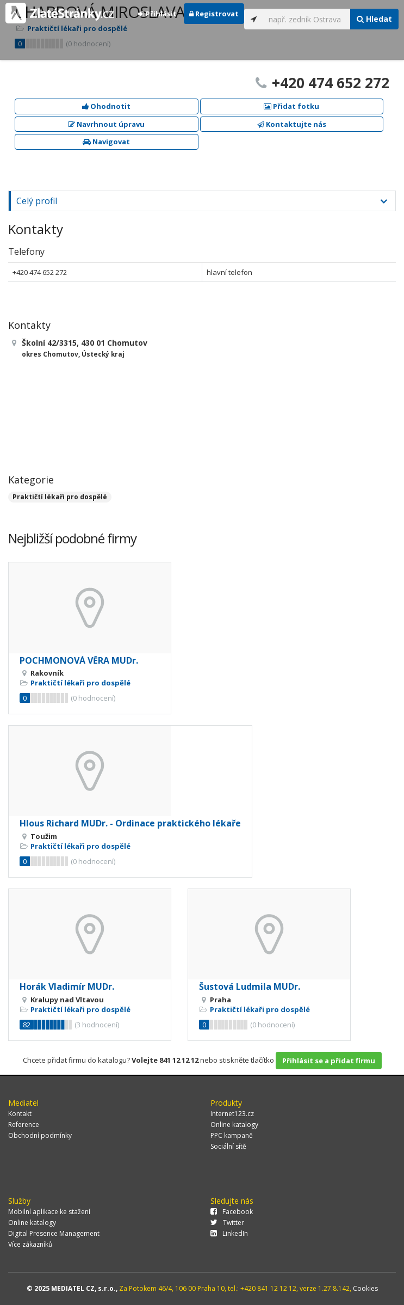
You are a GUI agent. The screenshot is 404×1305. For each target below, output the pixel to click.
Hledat (374, 19)
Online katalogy (234, 1124)
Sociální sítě (228, 1146)
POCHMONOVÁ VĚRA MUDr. (79, 660)
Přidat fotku (291, 106)
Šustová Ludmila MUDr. (249, 986)
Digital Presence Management (54, 1233)
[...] (307, 19)
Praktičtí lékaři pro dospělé (60, 496)
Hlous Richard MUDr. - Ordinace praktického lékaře (130, 823)
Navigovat (106, 141)
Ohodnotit (106, 106)
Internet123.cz (232, 1113)
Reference (23, 1124)
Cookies (365, 1288)
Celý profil (36, 201)
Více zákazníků (30, 1244)
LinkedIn (229, 1233)
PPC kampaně (231, 1135)
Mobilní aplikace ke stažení (49, 1211)
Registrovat (214, 14)
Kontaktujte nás (291, 124)
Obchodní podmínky (40, 1135)
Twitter (227, 1222)
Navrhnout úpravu (106, 124)
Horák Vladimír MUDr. (67, 986)
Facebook (231, 1211)
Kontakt (20, 1113)
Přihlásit (157, 14)
